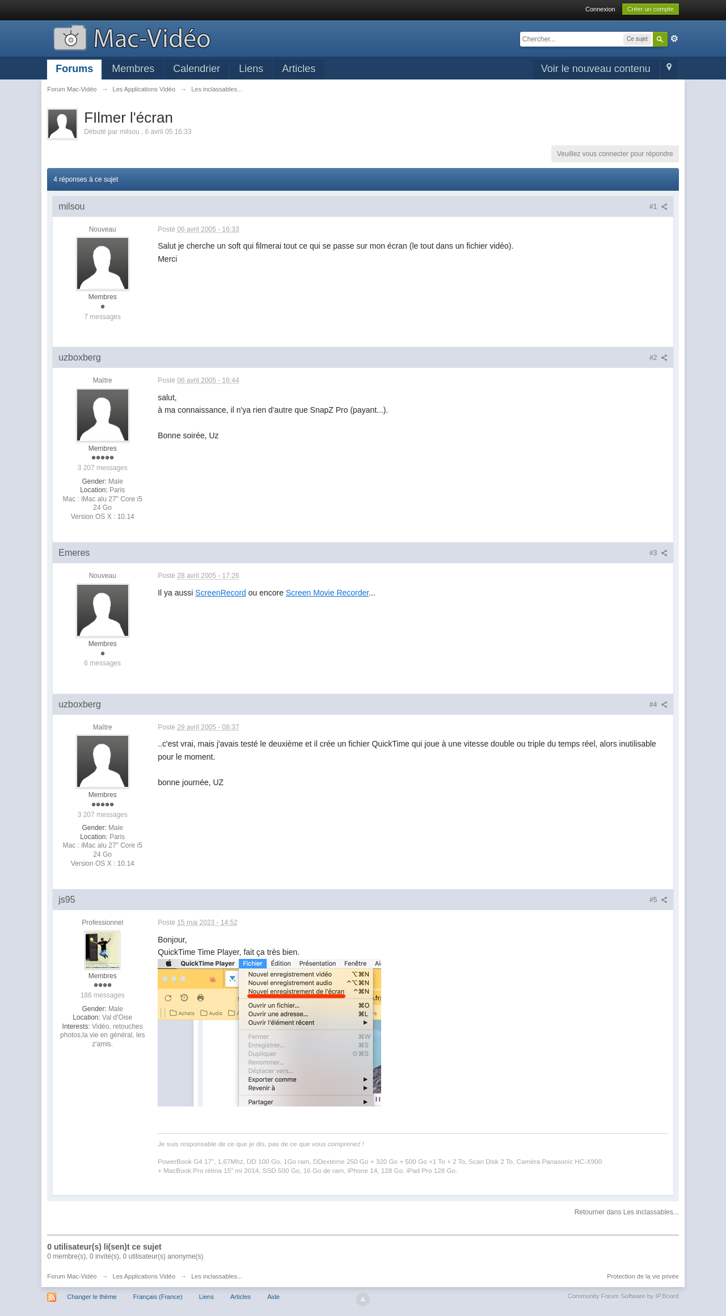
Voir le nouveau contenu (596, 68)
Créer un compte (650, 9)
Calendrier (196, 68)
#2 (658, 358)
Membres (133, 68)
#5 (658, 900)
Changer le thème (91, 1296)
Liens (251, 68)
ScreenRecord (220, 592)
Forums (74, 68)
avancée (674, 38)
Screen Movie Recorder (327, 592)
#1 (658, 207)
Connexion (600, 9)
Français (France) (158, 1296)
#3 (658, 553)
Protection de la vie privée (643, 1276)
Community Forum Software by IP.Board (623, 1296)
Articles (298, 68)
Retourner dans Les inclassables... (627, 1212)
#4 (658, 705)
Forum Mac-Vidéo (71, 1276)
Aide (273, 1296)
